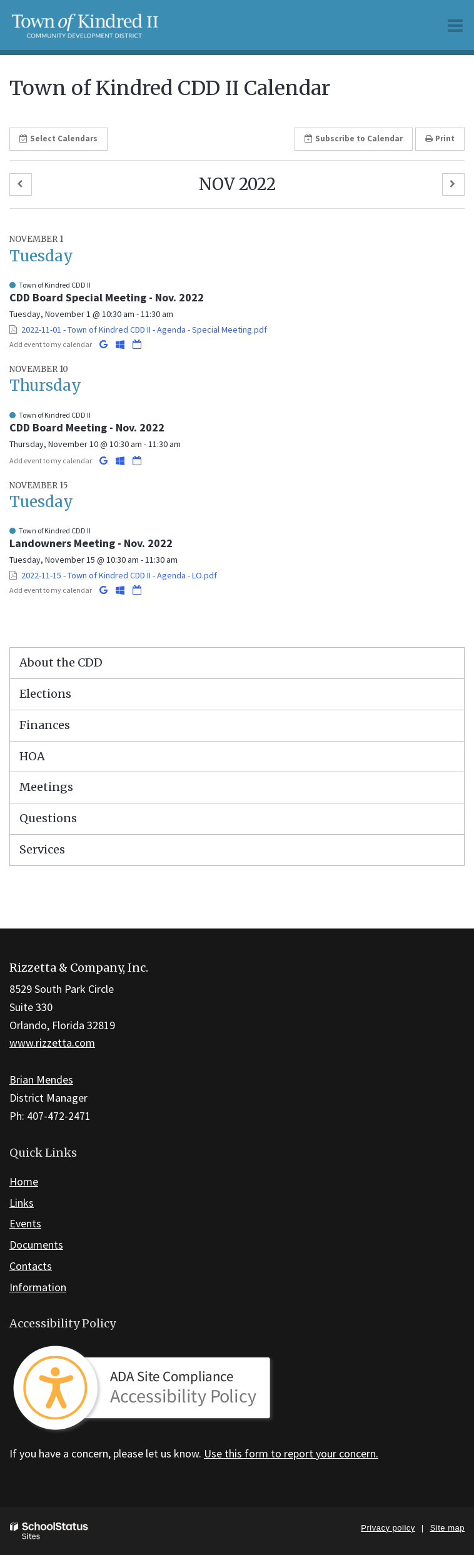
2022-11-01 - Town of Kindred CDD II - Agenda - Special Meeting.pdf (144, 329)
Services (42, 849)
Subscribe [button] (354, 138)
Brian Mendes (41, 1079)
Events (25, 1223)
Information (37, 1287)
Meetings (46, 787)
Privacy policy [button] (388, 1527)
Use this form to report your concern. (291, 1453)
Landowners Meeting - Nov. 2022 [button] (91, 543)
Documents (36, 1244)
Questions (48, 818)
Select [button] (58, 138)
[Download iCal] (137, 344)
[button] (20, 184)
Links (21, 1202)
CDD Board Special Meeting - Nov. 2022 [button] (106, 297)
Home (23, 1181)
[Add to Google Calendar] (104, 344)
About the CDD (61, 662)
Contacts (30, 1266)
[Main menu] (455, 25)
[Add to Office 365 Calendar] (121, 344)
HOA (32, 756)
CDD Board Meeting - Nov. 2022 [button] (86, 427)
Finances (44, 725)
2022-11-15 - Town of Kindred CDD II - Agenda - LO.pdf (119, 575)
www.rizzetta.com (52, 1042)
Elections (45, 694)
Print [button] (440, 138)
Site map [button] (447, 1527)
